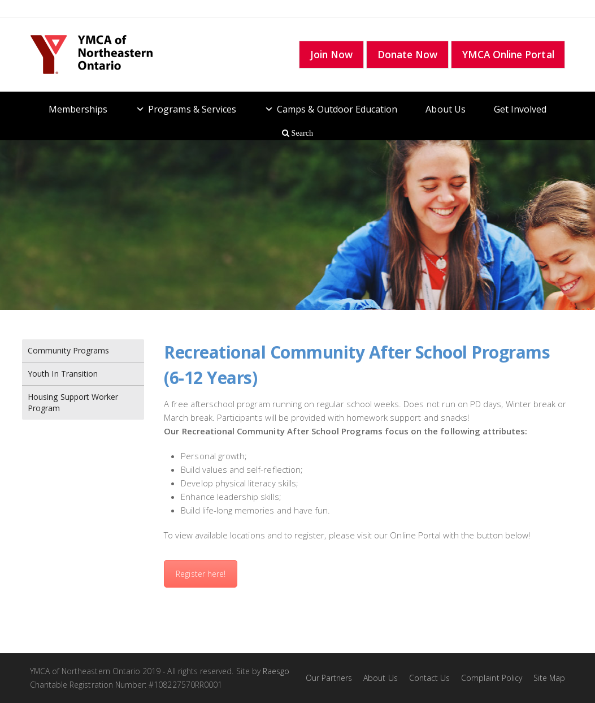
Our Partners (329, 677)
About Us (445, 109)
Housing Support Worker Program (73, 402)
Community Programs (68, 350)
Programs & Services (192, 109)
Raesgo (276, 671)
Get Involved (520, 109)
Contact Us (429, 677)
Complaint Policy (491, 677)
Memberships (78, 109)
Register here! (200, 573)
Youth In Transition (63, 373)
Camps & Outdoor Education (337, 109)
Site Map (549, 677)
